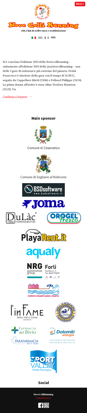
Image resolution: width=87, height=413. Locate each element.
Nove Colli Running (43, 25)
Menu (80, 3)
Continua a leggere (27, 97)
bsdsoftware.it (43, 398)
